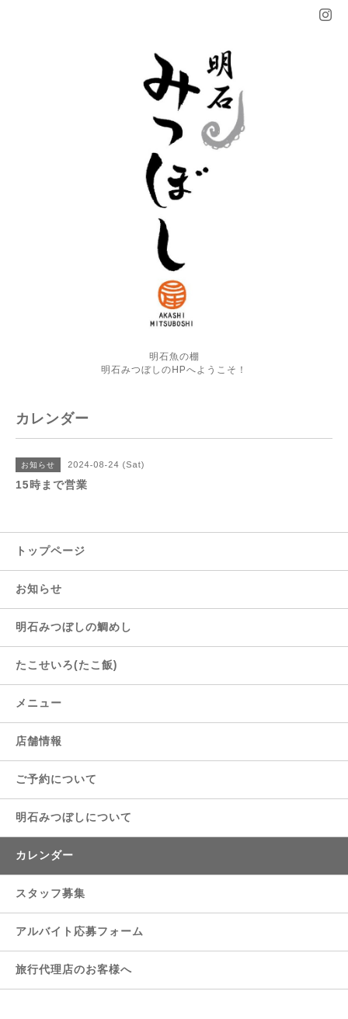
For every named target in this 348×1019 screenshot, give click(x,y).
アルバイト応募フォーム (80, 931)
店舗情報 (39, 741)
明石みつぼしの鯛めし (74, 627)
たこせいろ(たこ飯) (66, 665)
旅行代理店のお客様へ (74, 969)
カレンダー (45, 855)
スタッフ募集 (50, 893)
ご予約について (56, 779)
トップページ (50, 550)
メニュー (39, 703)
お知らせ (39, 589)
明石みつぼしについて (74, 817)
